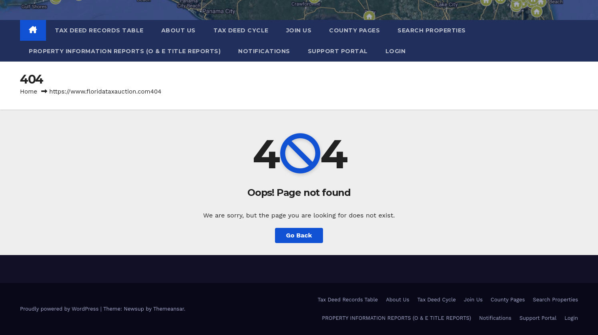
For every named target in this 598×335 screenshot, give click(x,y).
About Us (178, 30)
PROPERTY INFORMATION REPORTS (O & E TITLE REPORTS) (125, 51)
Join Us (299, 30)
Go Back (299, 235)
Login (395, 51)
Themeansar (168, 309)
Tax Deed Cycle (241, 30)
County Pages (354, 30)
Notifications (264, 51)
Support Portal (338, 51)
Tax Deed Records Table (99, 30)
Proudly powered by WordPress (60, 309)
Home (28, 91)
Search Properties (431, 30)
